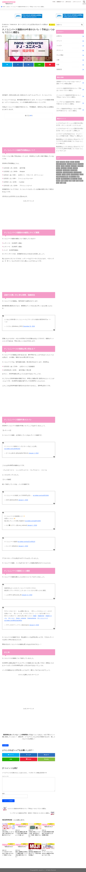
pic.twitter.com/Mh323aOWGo (13, 620)
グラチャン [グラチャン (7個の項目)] (80, 161)
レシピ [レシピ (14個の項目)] (81, 169)
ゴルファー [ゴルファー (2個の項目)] (63, 163)
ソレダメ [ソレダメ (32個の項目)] (75, 163)
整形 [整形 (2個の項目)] (62, 175)
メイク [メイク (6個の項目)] (63, 169)
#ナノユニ (11, 618)
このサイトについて (76, 1)
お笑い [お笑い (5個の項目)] (72, 156)
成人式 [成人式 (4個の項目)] (79, 173)
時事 (57, 63)
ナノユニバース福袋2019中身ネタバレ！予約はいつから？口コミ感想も (69, 93)
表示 (31, 115)
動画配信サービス (60, 1)
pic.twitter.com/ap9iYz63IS (33, 521)
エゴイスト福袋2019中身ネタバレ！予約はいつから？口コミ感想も (69, 87)
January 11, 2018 (27, 595)
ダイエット (59, 49)
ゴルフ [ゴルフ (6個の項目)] (58, 163)
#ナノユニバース (43, 618)
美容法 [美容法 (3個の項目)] (81, 175)
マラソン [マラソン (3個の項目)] (59, 169)
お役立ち (6, 745)
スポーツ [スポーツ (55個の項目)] (70, 163)
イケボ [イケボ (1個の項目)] (62, 161)
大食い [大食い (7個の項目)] (58, 173)
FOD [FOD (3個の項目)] (58, 156)
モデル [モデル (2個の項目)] (68, 169)
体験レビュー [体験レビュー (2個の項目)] (72, 171)
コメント (5, 776)
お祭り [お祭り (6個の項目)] (67, 156)
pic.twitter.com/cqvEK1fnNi (41, 495)
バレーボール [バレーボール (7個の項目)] (74, 165)
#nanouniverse (31, 618)
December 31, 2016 (29, 326)
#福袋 (34, 615)
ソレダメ (59, 45)
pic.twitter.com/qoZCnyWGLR (26, 541)
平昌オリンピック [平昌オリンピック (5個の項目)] (65, 173)
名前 (3, 793)
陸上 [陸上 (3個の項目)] (61, 177)
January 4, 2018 (34, 625)
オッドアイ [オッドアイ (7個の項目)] (73, 161)
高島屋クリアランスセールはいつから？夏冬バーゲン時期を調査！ (69, 80)
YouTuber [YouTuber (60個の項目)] (62, 156)
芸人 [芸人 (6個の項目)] (58, 177)
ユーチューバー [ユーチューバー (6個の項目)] (74, 169)
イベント (59, 40)
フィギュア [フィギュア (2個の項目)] (59, 167)
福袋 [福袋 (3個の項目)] (70, 175)
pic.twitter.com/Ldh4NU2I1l (12, 448)
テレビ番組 (59, 54)
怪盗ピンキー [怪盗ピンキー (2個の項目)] (74, 173)
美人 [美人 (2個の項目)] (74, 175)
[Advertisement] (28, 81)
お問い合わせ (68, 1)
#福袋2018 (41, 615)
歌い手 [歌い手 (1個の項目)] (66, 175)
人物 (57, 58)
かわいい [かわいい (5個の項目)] (77, 156)
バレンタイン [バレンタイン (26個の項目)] (66, 165)
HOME (54, 1)
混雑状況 (59, 67)
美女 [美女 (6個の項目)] (77, 175)
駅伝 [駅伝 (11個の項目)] (65, 177)
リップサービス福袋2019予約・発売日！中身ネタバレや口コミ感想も (69, 99)
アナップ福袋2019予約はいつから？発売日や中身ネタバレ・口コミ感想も (69, 106)
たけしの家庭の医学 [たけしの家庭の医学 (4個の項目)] (71, 159)
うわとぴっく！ (42, 870)
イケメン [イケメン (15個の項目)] (68, 161)
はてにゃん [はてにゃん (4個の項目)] (80, 159)
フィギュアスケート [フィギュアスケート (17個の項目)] (67, 167)
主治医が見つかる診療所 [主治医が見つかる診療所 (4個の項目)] (62, 171)
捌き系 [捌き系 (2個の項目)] (58, 175)
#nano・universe (21, 618)
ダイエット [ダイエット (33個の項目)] (59, 165)
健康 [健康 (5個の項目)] (78, 171)
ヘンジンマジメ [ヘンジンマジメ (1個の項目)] (77, 167)
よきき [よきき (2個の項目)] (58, 161)
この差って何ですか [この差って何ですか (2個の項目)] (61, 159)
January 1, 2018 (33, 453)
